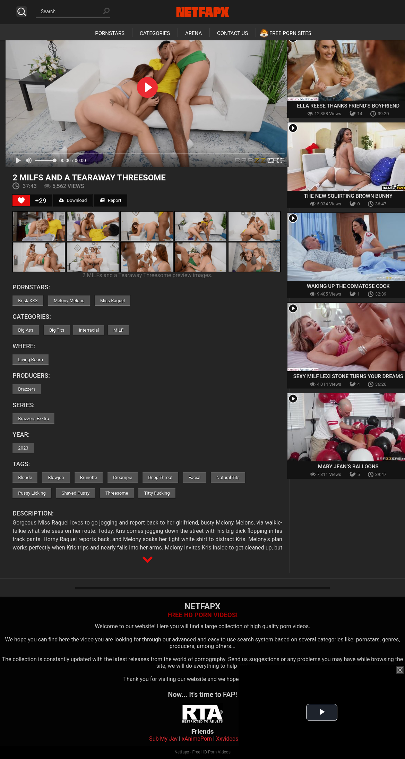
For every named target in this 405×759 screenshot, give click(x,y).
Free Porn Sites (290, 33)
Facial (194, 477)
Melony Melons (69, 300)
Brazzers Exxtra (33, 418)
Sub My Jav (163, 738)
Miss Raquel (112, 300)
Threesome (116, 493)
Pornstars (109, 33)
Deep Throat (160, 477)
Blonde (25, 477)
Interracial (89, 330)
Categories (155, 33)
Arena (193, 33)
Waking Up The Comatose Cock (348, 286)
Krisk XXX (28, 300)
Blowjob (56, 477)
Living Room (30, 359)
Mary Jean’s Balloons (348, 466)
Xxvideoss (228, 738)
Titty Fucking (157, 493)
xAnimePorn (197, 738)
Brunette (88, 477)
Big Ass (25, 330)
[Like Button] (21, 200)
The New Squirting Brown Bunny (348, 196)
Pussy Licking (31, 493)
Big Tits (56, 330)
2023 (23, 448)
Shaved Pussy (75, 493)
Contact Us (232, 33)
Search (21, 11)
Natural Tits (228, 477)
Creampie (122, 477)
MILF (118, 330)
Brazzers (26, 389)
